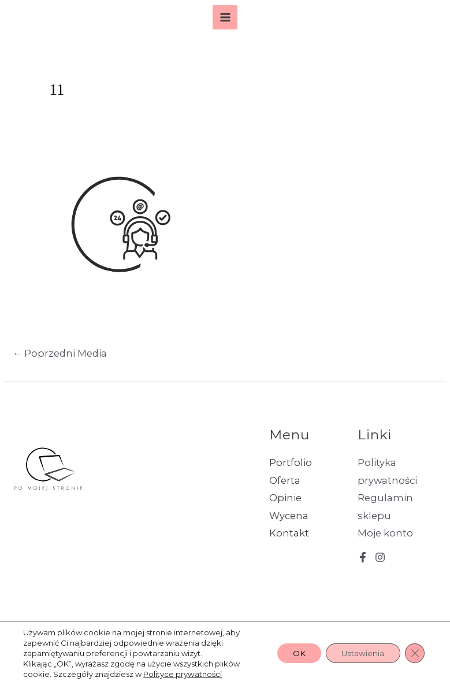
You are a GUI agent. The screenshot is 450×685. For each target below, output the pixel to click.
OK (292, 653)
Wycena (288, 515)
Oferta (284, 480)
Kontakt (289, 533)
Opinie (285, 497)
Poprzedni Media (60, 353)
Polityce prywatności (182, 674)
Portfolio (290, 462)
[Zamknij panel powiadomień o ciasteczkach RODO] (414, 653)
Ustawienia (360, 653)
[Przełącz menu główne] (225, 17)
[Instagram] (380, 557)
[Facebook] (363, 557)
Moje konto (385, 533)
